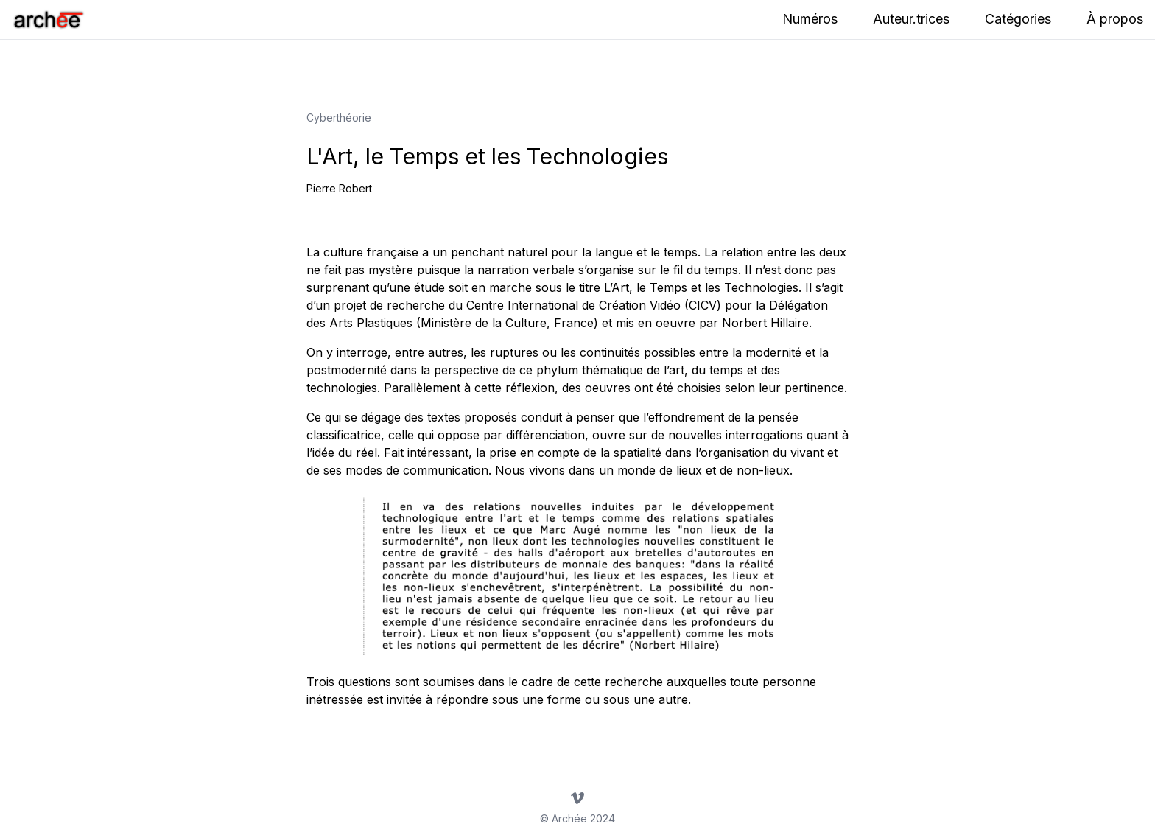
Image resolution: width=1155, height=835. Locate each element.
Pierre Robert (339, 188)
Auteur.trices (911, 19)
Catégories (1018, 19)
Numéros (810, 19)
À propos (1114, 19)
